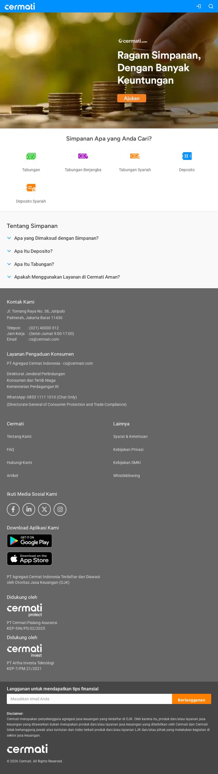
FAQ (10, 449)
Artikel (12, 475)
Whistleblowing (126, 475)
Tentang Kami (19, 436)
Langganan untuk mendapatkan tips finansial (52, 689)
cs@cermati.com (44, 339)
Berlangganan (191, 699)
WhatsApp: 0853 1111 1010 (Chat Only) (42, 397)
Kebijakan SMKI (127, 462)
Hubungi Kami (19, 462)
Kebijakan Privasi (128, 449)
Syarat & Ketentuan (130, 436)
